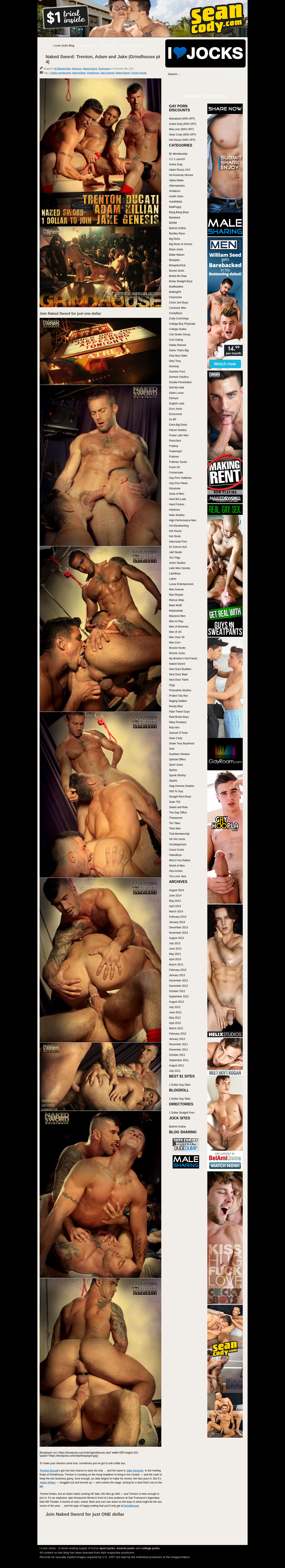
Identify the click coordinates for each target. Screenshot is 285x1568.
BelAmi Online (177, 228)
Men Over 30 (176, 637)
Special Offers (177, 759)
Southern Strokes (179, 754)
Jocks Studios (177, 562)
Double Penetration (180, 382)
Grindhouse (93, 73)
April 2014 (175, 906)
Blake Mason (176, 254)
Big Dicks (174, 238)
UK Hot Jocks (177, 839)
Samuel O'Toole (178, 732)
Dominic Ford (177, 371)
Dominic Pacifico (179, 376)
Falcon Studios (178, 430)
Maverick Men (177, 616)
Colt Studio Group (179, 334)
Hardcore (77, 69)
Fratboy (173, 446)
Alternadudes (177, 185)
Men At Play (176, 621)
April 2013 (175, 959)
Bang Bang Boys (179, 212)
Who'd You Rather (179, 860)
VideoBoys (175, 855)
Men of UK (175, 631)
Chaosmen (175, 297)
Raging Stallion (178, 701)
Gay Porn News (178, 483)
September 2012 (179, 996)
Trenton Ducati (139, 73)
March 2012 (176, 1028)
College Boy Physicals (182, 323)
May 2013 (175, 954)
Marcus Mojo (176, 600)
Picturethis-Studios (180, 690)
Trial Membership (179, 833)
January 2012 (177, 1039)
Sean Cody (175, 738)
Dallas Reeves (177, 345)
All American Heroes (181, 175)
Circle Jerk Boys (178, 302)
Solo (171, 748)
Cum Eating (176, 339)
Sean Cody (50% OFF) (182, 134)
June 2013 (175, 948)
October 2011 (177, 1054)
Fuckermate (176, 472)
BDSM (173, 222)
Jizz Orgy (174, 557)
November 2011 (178, 1049)
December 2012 (178, 980)
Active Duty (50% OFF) (182, 124)
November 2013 (178, 932)
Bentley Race (177, 233)
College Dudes (178, 329)
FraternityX (175, 451)
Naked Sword (90, 69)
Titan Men (175, 828)
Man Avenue (176, 589)
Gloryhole (174, 488)
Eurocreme (175, 414)
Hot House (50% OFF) (182, 139)
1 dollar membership (60, 73)
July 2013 (174, 943)
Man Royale (176, 594)
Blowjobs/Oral (177, 265)
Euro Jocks (175, 408)
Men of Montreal (178, 626)
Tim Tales (174, 823)
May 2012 (175, 1017)
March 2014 (176, 911)
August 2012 (176, 1001)
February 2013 (177, 969)
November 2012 (178, 985)
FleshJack (175, 440)
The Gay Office (178, 812)
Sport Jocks (176, 764)
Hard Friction (176, 504)
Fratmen (174, 456)
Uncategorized (177, 844)
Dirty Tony (175, 361)
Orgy (172, 685)
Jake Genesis (107, 73)
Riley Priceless (178, 722)
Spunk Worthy (177, 775)
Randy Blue (176, 706)
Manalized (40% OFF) (182, 118)
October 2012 (177, 991)
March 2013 (176, 964)
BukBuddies (176, 286)
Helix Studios (177, 515)
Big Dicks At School (180, 244)
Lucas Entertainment (181, 584)
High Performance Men (182, 520)
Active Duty (176, 164)
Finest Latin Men (179, 435)
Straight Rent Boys (180, 796)
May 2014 (175, 900)
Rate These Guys (179, 711)
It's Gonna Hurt (178, 546)
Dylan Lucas (176, 392)
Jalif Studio (175, 552)
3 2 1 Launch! (177, 159)
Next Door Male (178, 674)
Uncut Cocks (176, 849)
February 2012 (177, 1033)
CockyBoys (175, 313)
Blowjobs (174, 260)
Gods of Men (176, 493)
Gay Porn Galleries (180, 477)
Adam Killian (79, 73)
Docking (174, 366)
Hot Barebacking (179, 525)
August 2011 (176, 1065)
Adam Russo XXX (179, 169)
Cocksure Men (177, 307)
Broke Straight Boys (181, 281)
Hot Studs (175, 536)
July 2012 (174, 1007)
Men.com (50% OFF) (181, 129)
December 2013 (178, 927)
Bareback (174, 217)
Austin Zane (176, 196)
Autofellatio (175, 201)
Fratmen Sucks (178, 461)
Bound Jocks (176, 270)
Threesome (104, 69)
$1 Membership (63, 69)
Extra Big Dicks (178, 424)
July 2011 (174, 1070)
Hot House (175, 531)
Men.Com (175, 642)
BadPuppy (175, 207)
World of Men (177, 865)
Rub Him (174, 727)
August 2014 (176, 890)
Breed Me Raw (178, 276)
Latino (172, 578)
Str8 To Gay (176, 791)
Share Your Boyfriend (181, 743)
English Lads (176, 403)
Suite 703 (174, 801)
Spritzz (173, 770)
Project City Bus (178, 695)
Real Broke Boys (179, 716)
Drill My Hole (176, 387)
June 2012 (175, 1012)
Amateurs (174, 191)
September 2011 (179, 1060)
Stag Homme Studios (181, 786)
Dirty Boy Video (178, 355)
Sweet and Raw (178, 807)
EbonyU (174, 398)
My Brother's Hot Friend (183, 658)
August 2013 (176, 938)
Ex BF (172, 419)
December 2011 (178, 1044)
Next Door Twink (179, 679)
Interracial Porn (178, 541)
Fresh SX (174, 467)
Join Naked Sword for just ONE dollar (85, 1514)
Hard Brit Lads (177, 499)
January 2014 (177, 922)
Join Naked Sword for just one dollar (70, 313)
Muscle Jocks (177, 653)
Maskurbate (176, 610)
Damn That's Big (179, 350)
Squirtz (173, 780)
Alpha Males (176, 180)
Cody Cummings (179, 318)
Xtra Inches (176, 871)
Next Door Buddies (180, 669)
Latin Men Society (179, 568)
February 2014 (177, 916)
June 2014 (175, 895)
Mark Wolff (175, 605)
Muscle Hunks (177, 647)
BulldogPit (175, 292)
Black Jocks (176, 249)
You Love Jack (177, 876)
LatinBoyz (175, 573)
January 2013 (177, 975)
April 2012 (175, 1023)
